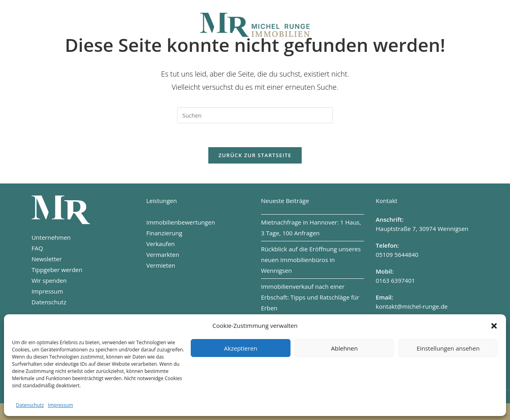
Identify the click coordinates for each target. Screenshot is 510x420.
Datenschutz (30, 405)
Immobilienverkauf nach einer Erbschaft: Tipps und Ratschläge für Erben (310, 297)
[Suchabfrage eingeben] (255, 115)
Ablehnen (344, 348)
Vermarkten (162, 254)
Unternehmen (51, 237)
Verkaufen (160, 244)
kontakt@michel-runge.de (412, 306)
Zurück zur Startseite (255, 155)
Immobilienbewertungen (180, 222)
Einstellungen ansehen (448, 348)
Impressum (60, 405)
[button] (494, 326)
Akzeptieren (240, 348)
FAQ (37, 248)
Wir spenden (49, 280)
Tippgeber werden (57, 270)
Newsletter (47, 259)
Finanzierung (164, 233)
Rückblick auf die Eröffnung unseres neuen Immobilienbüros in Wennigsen (311, 259)
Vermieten (160, 265)
